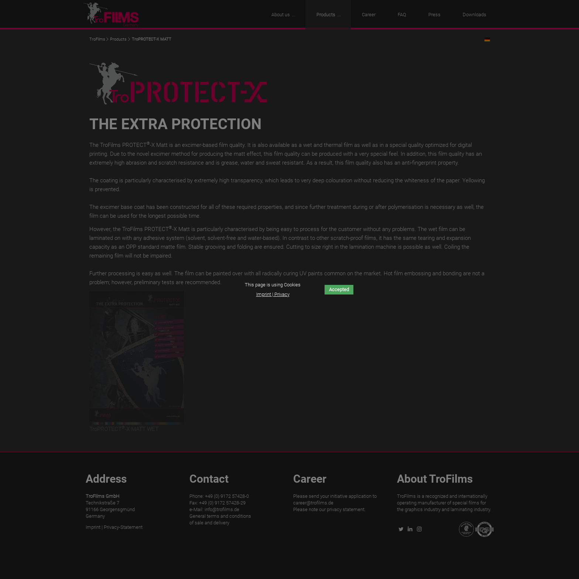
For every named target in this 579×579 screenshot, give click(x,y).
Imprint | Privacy (273, 294)
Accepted (339, 289)
